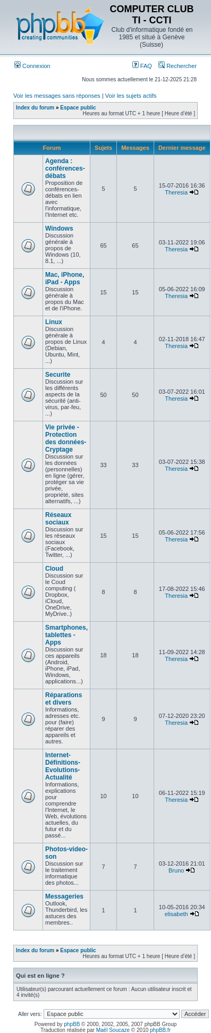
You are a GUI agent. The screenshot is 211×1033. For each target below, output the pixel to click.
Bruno (176, 870)
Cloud (54, 568)
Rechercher (177, 66)
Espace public (78, 108)
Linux (53, 322)
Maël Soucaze (113, 1030)
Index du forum (35, 108)
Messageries (64, 896)
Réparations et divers (63, 698)
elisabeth (176, 914)
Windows (59, 228)
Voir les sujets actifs (131, 95)
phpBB (72, 1024)
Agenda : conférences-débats (65, 168)
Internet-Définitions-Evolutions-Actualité (62, 766)
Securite (57, 374)
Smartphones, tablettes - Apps (66, 635)
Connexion (32, 66)
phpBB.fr (160, 1030)
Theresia (176, 192)
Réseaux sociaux (58, 518)
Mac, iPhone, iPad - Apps (64, 278)
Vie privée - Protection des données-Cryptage (65, 438)
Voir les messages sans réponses (56, 95)
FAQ (142, 66)
